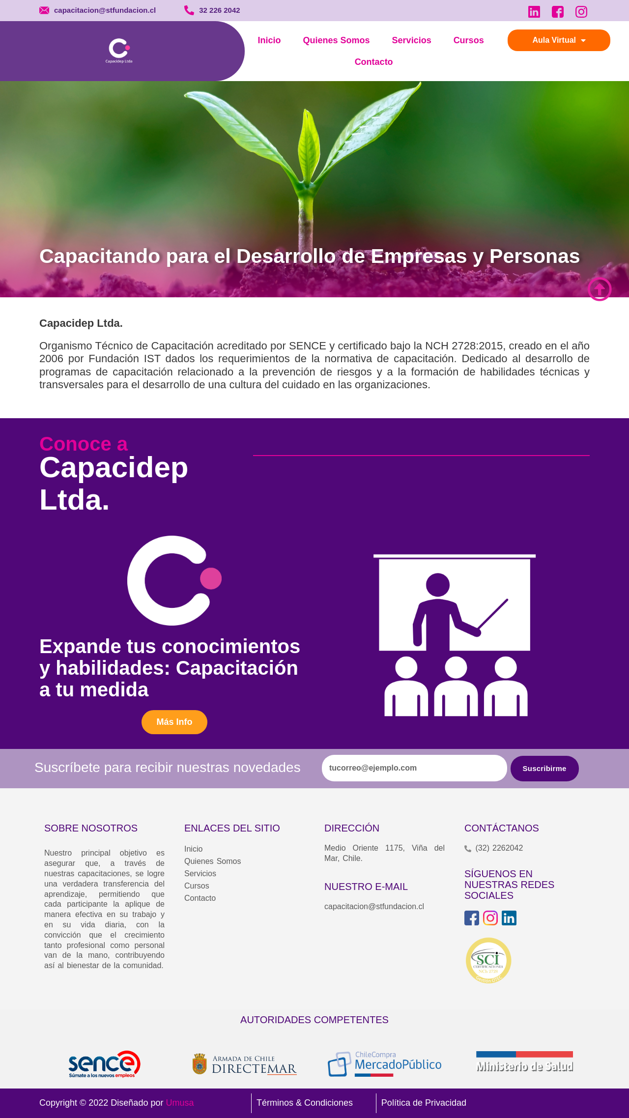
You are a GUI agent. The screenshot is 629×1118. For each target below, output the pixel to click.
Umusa (180, 1103)
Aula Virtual (559, 40)
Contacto (374, 62)
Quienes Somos (336, 40)
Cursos (469, 40)
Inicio (269, 40)
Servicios (411, 40)
